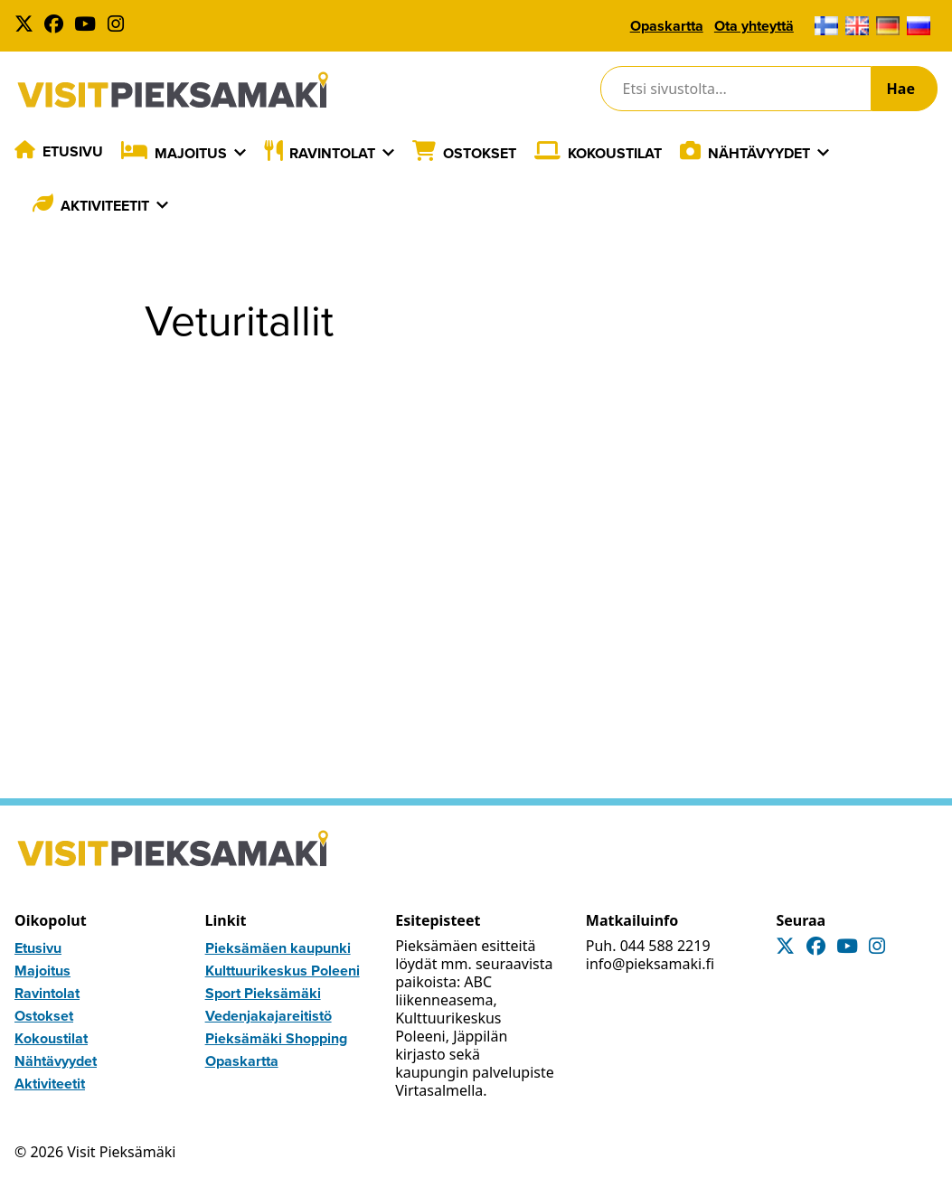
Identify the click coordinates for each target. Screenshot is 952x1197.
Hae (901, 89)
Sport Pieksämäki (263, 993)
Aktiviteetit (105, 205)
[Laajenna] (240, 153)
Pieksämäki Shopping (276, 1038)
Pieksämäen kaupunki (278, 948)
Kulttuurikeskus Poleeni (282, 970)
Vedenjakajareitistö (268, 1015)
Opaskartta (666, 25)
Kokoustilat (615, 153)
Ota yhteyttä (754, 25)
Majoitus (191, 153)
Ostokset (479, 153)
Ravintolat (332, 153)
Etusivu (72, 151)
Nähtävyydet (759, 153)
